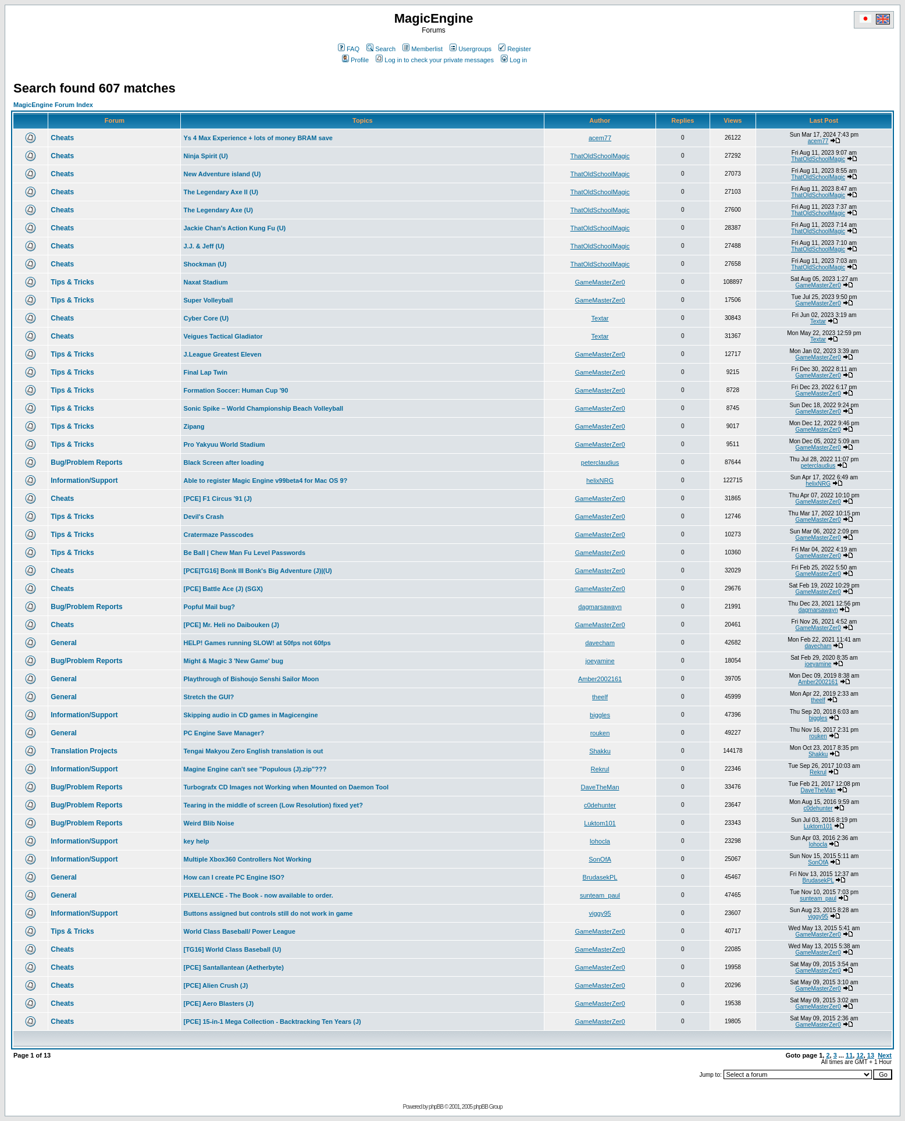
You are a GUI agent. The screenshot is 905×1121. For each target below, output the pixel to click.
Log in (514, 59)
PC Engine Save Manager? (223, 732)
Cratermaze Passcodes (218, 534)
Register (514, 48)
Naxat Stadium (205, 282)
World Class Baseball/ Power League (239, 931)
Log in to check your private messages (435, 59)
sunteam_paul (600, 895)
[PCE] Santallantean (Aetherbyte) (233, 967)
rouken (600, 732)
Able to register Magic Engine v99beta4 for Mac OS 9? (265, 480)
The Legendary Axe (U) (217, 210)
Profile (355, 59)
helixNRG (600, 480)
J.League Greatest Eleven (222, 354)
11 (849, 1055)
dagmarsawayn (600, 606)
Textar (600, 318)
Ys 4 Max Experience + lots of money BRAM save (257, 137)
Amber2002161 (600, 678)
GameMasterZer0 (600, 282)
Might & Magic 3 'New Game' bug (233, 660)
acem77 (600, 137)
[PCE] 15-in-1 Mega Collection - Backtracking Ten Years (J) (272, 1021)
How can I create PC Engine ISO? (233, 877)
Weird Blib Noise (208, 823)
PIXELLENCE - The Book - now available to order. (258, 895)
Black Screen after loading (223, 462)
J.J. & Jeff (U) (203, 246)
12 (859, 1055)
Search (381, 48)
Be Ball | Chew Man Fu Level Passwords (244, 552)
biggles (600, 714)
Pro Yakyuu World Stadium (224, 444)
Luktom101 (599, 823)
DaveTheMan (599, 787)
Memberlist (422, 48)
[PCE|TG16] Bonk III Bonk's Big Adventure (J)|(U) (257, 570)
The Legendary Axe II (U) (220, 191)
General (64, 643)
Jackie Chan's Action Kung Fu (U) (234, 228)
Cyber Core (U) (206, 318)
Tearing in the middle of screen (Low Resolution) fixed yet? (272, 805)
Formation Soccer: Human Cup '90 (235, 390)
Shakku (600, 751)
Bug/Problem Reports (86, 462)
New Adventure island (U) (222, 173)
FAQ (348, 48)
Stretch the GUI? (208, 696)
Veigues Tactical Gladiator (222, 336)
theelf (600, 696)
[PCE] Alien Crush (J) (215, 985)
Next (885, 1055)
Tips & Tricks (72, 282)
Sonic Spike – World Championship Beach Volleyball (263, 408)
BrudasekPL (600, 877)
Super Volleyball (208, 300)
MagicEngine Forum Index (53, 104)
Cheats (62, 138)
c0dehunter (600, 805)
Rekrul (600, 769)
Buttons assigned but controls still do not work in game (267, 913)
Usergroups (470, 48)
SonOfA (600, 859)
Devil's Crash (203, 516)
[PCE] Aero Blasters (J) (218, 1003)
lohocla (600, 841)
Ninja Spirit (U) (205, 155)
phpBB (436, 1107)
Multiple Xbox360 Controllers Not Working (247, 859)
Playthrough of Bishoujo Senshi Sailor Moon (251, 678)
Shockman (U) (204, 264)
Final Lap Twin (205, 372)
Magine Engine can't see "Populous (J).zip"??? (254, 769)
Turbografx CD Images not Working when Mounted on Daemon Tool (286, 787)
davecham (600, 642)
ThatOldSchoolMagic (599, 155)
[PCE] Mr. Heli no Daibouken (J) (231, 624)
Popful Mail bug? (209, 606)
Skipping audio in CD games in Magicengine (250, 714)
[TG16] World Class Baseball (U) (232, 949)
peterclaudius (600, 462)
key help (196, 841)
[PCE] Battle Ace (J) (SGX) (223, 588)
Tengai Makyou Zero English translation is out (253, 751)
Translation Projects (84, 751)
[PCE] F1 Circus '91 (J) (217, 498)
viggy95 (600, 913)
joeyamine (599, 660)
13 (870, 1055)
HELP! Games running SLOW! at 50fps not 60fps (256, 642)
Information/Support (84, 480)
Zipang (193, 426)
